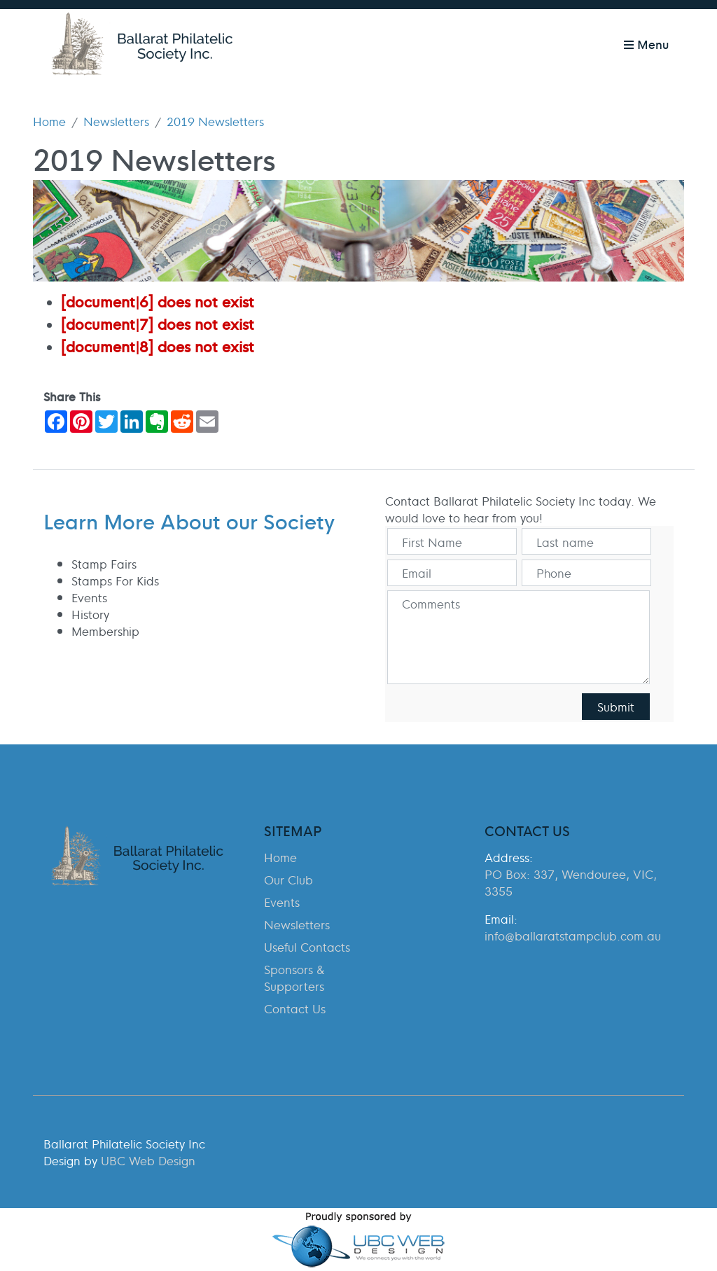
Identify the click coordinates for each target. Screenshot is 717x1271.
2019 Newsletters (215, 121)
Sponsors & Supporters (294, 977)
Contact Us (295, 1008)
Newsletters (116, 121)
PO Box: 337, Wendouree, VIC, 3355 (571, 882)
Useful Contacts (307, 946)
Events (282, 902)
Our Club (288, 879)
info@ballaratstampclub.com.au (573, 935)
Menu (646, 44)
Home (49, 121)
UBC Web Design (148, 1160)
